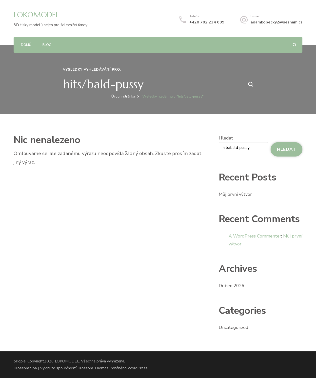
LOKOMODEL (36, 14)
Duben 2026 (231, 286)
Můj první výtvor (235, 194)
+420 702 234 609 (206, 22)
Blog (46, 44)
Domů (26, 44)
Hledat (226, 138)
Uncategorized (233, 327)
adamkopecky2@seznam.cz (276, 22)
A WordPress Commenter (255, 236)
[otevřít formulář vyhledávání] (294, 44)
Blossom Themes (93, 368)
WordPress (138, 368)
